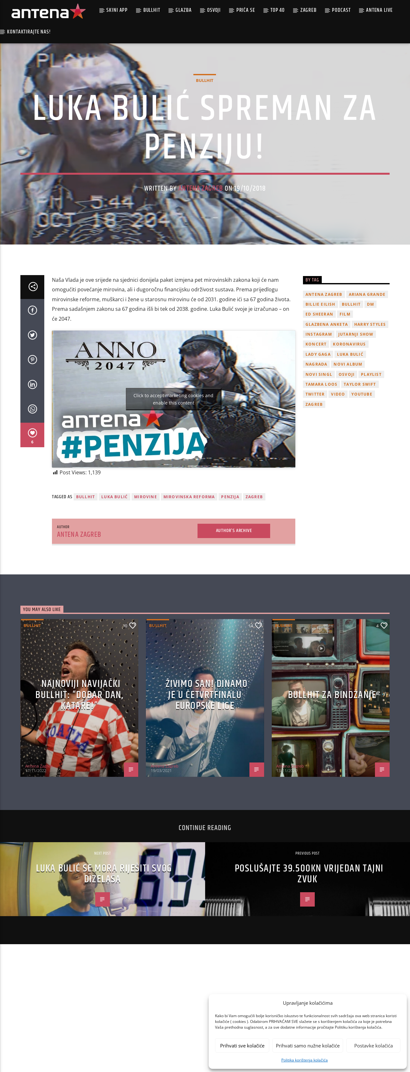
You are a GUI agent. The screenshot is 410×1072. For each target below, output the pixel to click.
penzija (230, 552)
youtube (361, 449)
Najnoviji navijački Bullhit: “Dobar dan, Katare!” (79, 750)
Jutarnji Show (356, 389)
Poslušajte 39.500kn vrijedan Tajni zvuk (309, 928)
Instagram (319, 389)
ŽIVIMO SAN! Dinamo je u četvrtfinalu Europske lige (207, 750)
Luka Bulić (114, 552)
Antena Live (379, 10)
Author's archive (234, 585)
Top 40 (277, 10)
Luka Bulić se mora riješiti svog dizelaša (104, 928)
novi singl (319, 429)
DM (370, 359)
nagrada (316, 419)
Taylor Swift (360, 439)
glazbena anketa (327, 379)
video (338, 449)
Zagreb (308, 10)
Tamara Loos (321, 439)
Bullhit (151, 10)
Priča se (245, 10)
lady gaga (318, 409)
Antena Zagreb (200, 216)
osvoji (347, 429)
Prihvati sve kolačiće (242, 1045)
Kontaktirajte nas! (29, 32)
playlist (371, 429)
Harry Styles (370, 379)
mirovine (145, 552)
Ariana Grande (367, 349)
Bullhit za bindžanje (332, 750)
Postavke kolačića (373, 1045)
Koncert (316, 399)
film (345, 369)
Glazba (183, 10)
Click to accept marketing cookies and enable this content (173, 454)
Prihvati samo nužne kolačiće (308, 1045)
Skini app (117, 10)
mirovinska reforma (189, 552)
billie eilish (320, 359)
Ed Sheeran (319, 369)
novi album (348, 419)
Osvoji (214, 10)
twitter (315, 449)
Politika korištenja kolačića (304, 1060)
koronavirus (349, 399)
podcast (341, 10)
